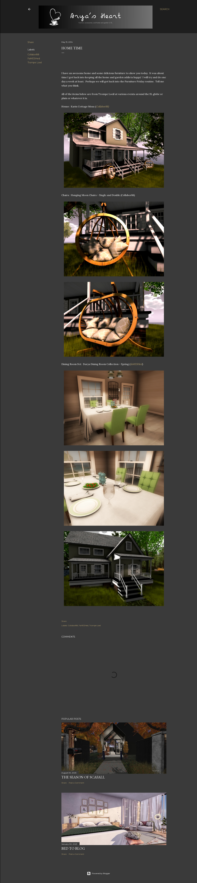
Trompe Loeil (35, 62)
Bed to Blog (73, 848)
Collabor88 (33, 54)
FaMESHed (34, 58)
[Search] (164, 9)
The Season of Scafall (83, 777)
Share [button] (31, 42)
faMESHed (136, 364)
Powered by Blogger (98, 873)
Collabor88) (102, 106)
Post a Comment (76, 783)
